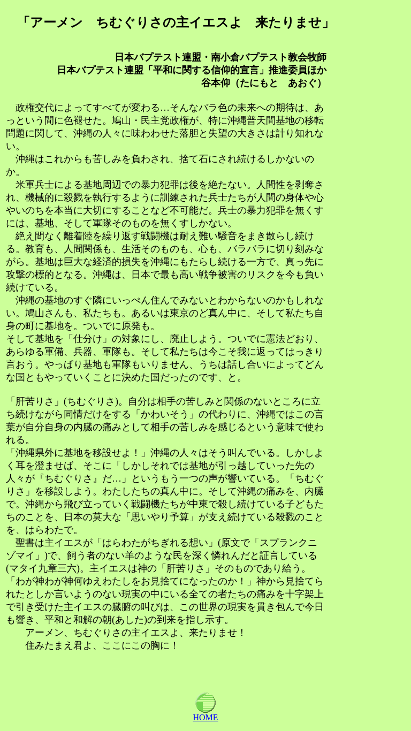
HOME (205, 713)
